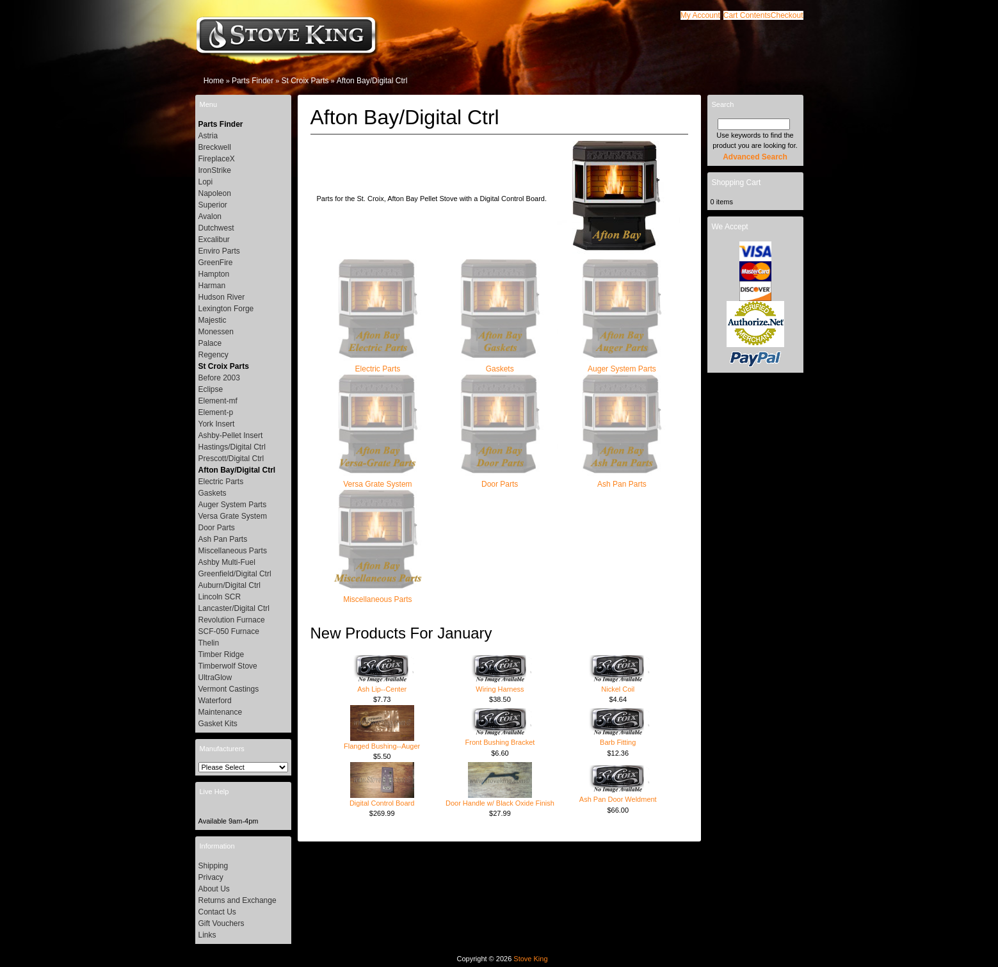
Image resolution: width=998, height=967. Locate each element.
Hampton (214, 274)
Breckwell (214, 147)
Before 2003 (219, 377)
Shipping (213, 865)
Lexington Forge (226, 308)
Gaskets (500, 364)
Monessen (216, 331)
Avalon (209, 216)
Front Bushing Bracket (500, 742)
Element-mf (217, 400)
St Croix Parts (304, 80)
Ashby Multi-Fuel (226, 562)
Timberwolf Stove (227, 666)
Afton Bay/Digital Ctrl (372, 80)
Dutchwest (216, 227)
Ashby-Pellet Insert (230, 435)
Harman (212, 285)
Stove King (530, 959)
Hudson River (221, 297)
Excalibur (214, 239)
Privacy (210, 877)
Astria (208, 135)
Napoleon (214, 193)
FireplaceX (216, 158)
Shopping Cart (736, 182)
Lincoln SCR (219, 596)
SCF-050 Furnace (228, 631)
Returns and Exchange (237, 900)
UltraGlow (215, 677)
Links (207, 934)
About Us (214, 888)
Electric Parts (377, 364)
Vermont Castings (228, 689)
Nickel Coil (617, 689)
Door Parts (500, 480)
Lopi (205, 181)
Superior (212, 204)
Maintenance (220, 712)
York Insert (216, 423)
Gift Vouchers (221, 923)
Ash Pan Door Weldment (618, 799)
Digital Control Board (382, 803)
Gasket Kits (217, 723)
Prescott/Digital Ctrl (231, 458)
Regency (213, 354)
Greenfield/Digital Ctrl (234, 573)
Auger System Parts (621, 364)
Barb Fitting (618, 742)
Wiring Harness (500, 689)
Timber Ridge (221, 654)
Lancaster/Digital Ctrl (234, 608)
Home (214, 80)
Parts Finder (252, 80)
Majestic (212, 320)
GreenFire (215, 262)
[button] (747, 15)
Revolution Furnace (231, 619)
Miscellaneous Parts (377, 595)
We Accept (730, 226)
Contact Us (217, 911)
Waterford (215, 700)
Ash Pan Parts (621, 480)
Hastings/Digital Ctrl (232, 447)
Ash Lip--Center (381, 689)
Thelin (209, 642)
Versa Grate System (377, 480)
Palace (210, 343)
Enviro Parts (219, 251)
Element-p (216, 412)
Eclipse (210, 389)
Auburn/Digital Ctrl (229, 585)
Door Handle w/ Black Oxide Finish (500, 803)
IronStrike (214, 170)
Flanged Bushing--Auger (382, 746)
